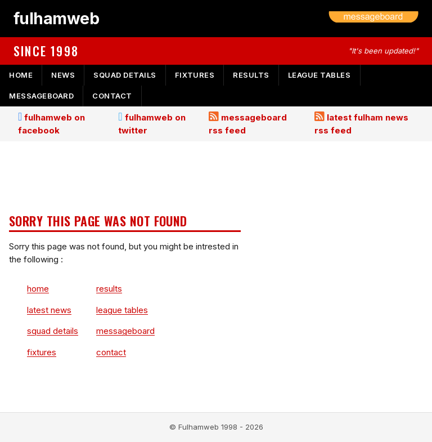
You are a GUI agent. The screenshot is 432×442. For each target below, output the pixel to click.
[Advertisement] (125, 178)
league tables (319, 74)
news (63, 74)
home (21, 74)
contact (112, 95)
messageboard (41, 95)
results (251, 74)
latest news (49, 310)
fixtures (194, 74)
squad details (124, 74)
